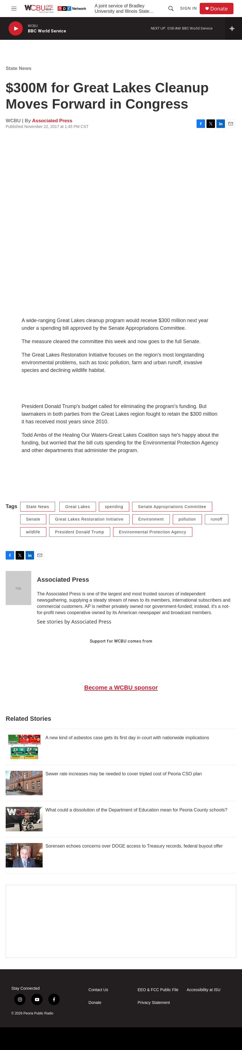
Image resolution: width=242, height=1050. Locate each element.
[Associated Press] (18, 588)
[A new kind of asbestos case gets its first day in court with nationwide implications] (24, 747)
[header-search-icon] (171, 8)
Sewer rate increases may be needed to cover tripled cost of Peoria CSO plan (123, 773)
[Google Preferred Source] (121, 921)
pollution (187, 519)
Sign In (188, 8)
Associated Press (52, 120)
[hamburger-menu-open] (14, 8)
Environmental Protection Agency (152, 532)
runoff (217, 519)
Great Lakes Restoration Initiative (89, 519)
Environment (151, 519)
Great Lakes (77, 506)
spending (114, 506)
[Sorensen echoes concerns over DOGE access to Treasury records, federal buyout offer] (24, 855)
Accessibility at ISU (203, 990)
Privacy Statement (153, 1003)
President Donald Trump (79, 532)
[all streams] (233, 28)
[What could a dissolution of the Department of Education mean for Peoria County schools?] (24, 819)
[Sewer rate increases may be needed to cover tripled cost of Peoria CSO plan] (24, 783)
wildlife (33, 532)
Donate (219, 9)
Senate (33, 519)
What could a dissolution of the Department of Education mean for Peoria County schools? (136, 809)
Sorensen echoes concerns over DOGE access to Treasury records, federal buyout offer (134, 846)
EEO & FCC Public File (157, 990)
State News (19, 68)
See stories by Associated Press (74, 621)
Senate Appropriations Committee (172, 506)
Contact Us (98, 990)
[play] (15, 28)
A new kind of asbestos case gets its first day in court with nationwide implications (127, 737)
